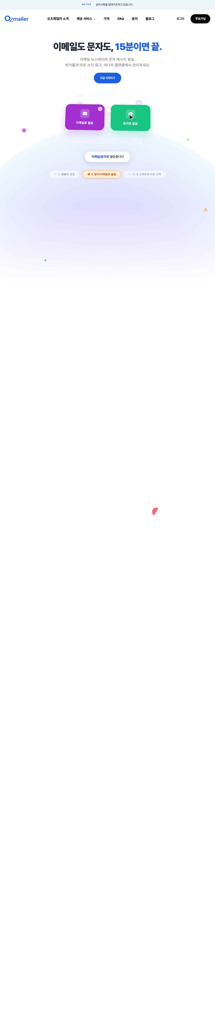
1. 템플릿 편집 (64, 174)
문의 (135, 19)
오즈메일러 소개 (58, 19)
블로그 (150, 19)
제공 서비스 (86, 19)
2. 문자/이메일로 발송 (101, 174)
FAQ (120, 19)
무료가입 (200, 18)
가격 (107, 19)
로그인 (180, 18)
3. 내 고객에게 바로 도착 (145, 174)
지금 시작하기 (107, 78)
